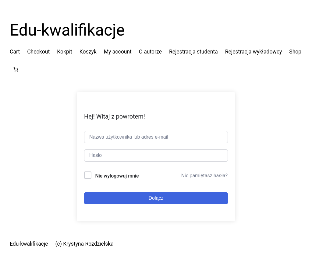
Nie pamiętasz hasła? (204, 175)
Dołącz (156, 198)
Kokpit (64, 52)
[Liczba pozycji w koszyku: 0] (16, 69)
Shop (295, 52)
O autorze (150, 52)
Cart (15, 52)
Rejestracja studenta (193, 52)
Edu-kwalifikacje (67, 30)
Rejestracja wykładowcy (253, 52)
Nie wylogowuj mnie (117, 176)
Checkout (38, 52)
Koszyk (88, 52)
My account (118, 52)
